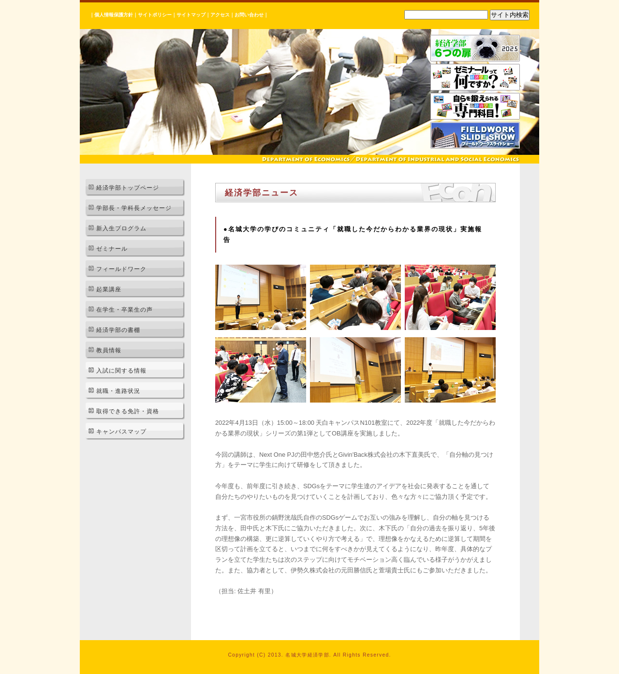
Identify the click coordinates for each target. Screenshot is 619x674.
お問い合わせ (249, 14)
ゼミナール (112, 249)
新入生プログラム (121, 228)
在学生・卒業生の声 (124, 310)
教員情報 (108, 350)
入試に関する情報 (121, 371)
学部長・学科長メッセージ (134, 208)
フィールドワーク (121, 269)
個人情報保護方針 (113, 14)
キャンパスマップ (121, 431)
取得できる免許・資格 (127, 411)
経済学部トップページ (127, 188)
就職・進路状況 (118, 391)
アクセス (220, 14)
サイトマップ (191, 14)
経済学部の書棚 (118, 330)
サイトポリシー (155, 14)
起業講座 (108, 289)
